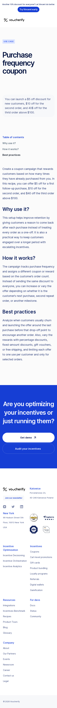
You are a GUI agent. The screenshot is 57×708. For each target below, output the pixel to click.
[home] (13, 19)
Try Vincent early (28, 9)
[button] (53, 20)
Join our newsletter (13, 498)
